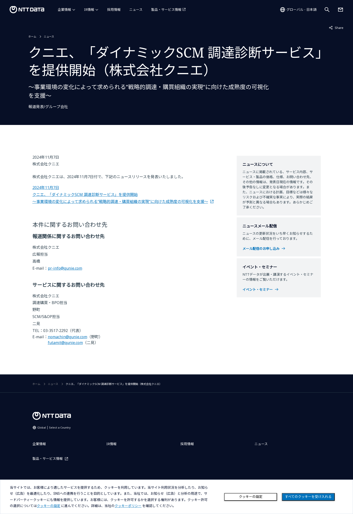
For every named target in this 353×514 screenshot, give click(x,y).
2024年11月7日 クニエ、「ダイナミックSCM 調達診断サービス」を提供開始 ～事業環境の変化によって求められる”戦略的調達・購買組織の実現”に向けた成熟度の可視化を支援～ (120, 194)
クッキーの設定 (250, 497)
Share (336, 27)
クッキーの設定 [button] (48, 506)
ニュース (135, 9)
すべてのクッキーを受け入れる (308, 497)
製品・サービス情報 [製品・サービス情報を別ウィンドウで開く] (166, 9)
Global (54, 427)
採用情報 (114, 9)
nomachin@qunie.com (67, 336)
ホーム (32, 36)
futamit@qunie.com (65, 342)
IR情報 (89, 9)
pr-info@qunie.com (65, 268)
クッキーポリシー (128, 506)
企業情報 (64, 9)
